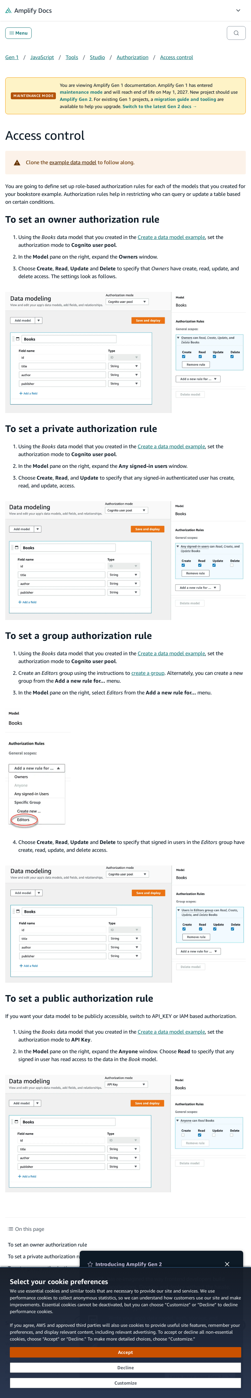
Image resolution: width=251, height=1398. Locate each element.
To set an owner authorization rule (82, 219)
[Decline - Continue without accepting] (125, 1367)
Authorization (132, 57)
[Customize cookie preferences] (125, 1383)
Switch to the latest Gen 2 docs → (160, 106)
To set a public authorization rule (79, 998)
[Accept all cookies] (125, 1352)
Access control (176, 57)
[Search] (236, 33)
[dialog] (125, 1332)
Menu (18, 33)
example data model (72, 162)
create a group (147, 673)
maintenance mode (81, 92)
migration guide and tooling (185, 99)
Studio (97, 57)
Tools (72, 57)
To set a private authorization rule (81, 428)
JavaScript (42, 57)
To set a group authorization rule (78, 635)
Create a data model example (171, 237)
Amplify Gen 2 (76, 99)
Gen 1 (12, 57)
